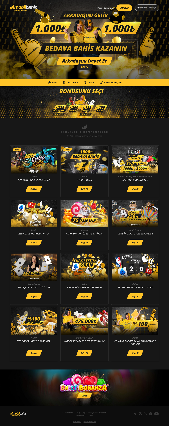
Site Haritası (77, 422)
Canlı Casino (67, 82)
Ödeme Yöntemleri (102, 7)
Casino (89, 82)
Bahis (46, 82)
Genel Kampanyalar (116, 82)
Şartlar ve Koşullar (89, 422)
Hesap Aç (123, 7)
